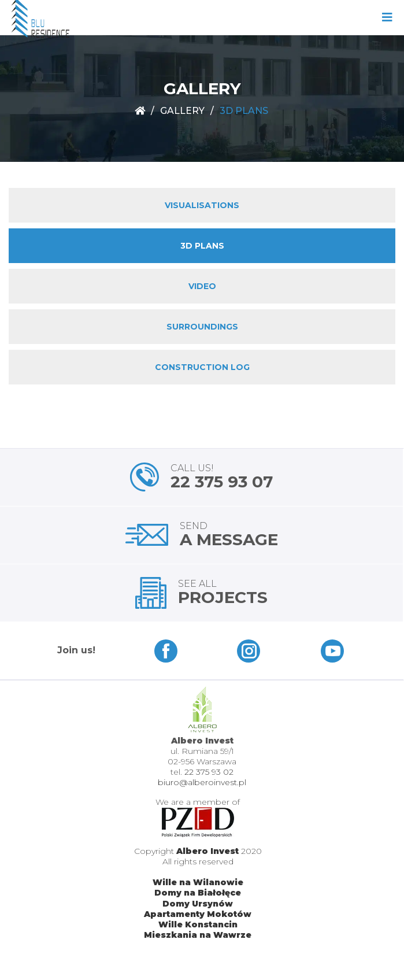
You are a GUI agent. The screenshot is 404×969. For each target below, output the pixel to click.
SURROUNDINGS (202, 326)
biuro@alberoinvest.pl (202, 782)
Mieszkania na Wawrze (197, 935)
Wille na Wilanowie (198, 882)
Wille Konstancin (198, 924)
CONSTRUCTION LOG (202, 367)
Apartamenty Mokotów (197, 914)
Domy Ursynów (197, 903)
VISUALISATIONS (202, 205)
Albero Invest (207, 851)
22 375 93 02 (208, 772)
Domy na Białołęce (197, 892)
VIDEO (202, 286)
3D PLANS (202, 246)
